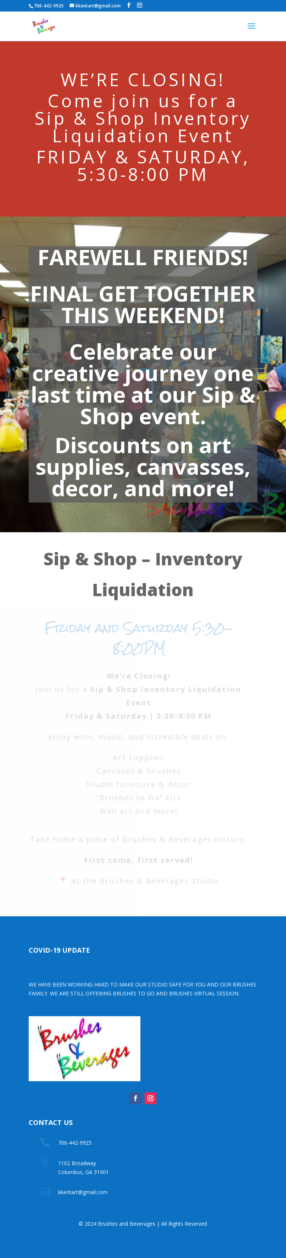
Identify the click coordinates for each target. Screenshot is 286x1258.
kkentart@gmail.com (83, 1192)
